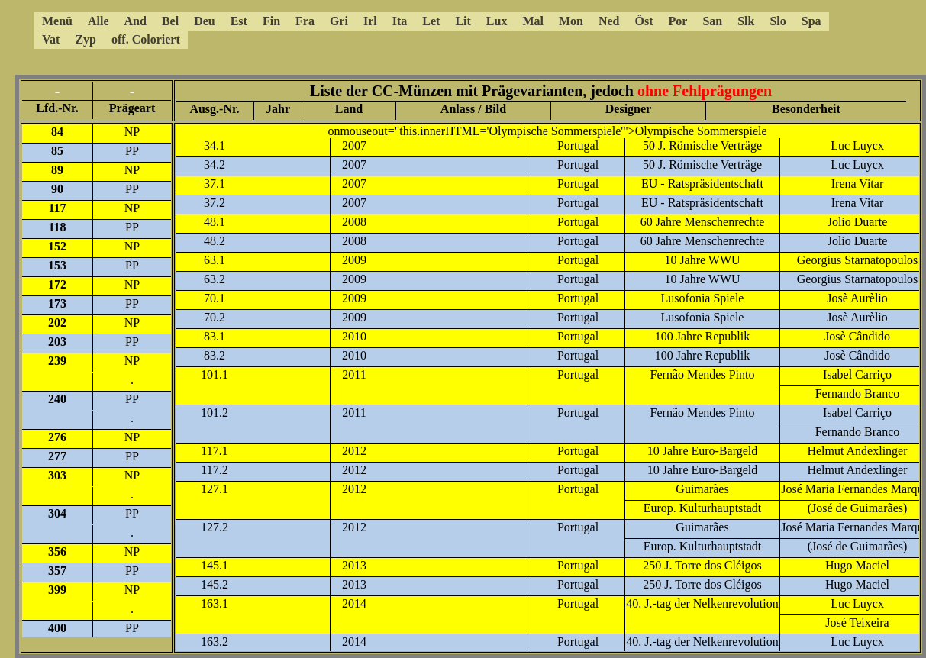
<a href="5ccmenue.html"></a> (424, 30)
